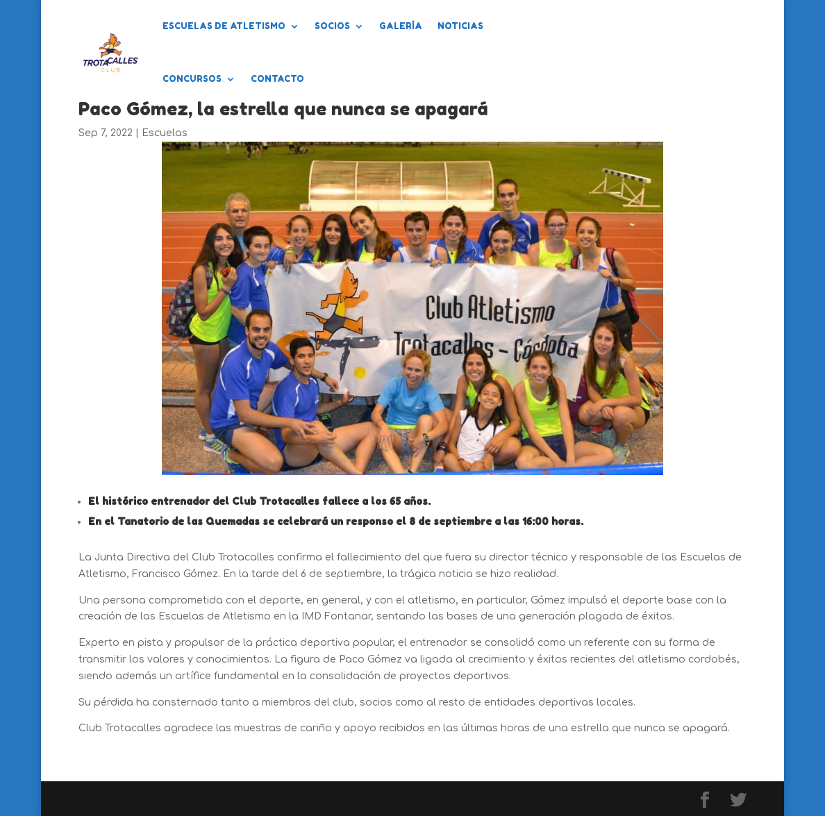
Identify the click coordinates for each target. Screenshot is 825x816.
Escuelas (165, 133)
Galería (400, 26)
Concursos (192, 79)
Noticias (460, 26)
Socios (332, 26)
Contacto (277, 79)
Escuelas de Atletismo (223, 26)
